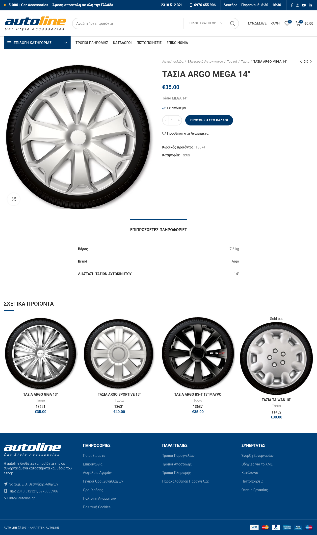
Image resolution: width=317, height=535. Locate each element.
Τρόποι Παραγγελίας (178, 456)
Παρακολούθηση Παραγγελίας (186, 481)
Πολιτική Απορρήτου (99, 498)
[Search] (155, 23)
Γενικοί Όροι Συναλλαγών (103, 481)
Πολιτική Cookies (96, 507)
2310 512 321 (172, 5)
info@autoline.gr (21, 498)
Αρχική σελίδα (173, 61)
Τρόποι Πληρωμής (176, 473)
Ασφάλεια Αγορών (97, 473)
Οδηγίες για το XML (257, 464)
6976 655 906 (205, 5)
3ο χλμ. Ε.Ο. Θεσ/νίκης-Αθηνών (33, 484)
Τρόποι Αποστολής (177, 464)
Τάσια (245, 61)
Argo (235, 261)
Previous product (300, 61)
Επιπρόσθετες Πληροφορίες (158, 229)
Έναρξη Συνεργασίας (257, 456)
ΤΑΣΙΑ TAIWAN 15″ (276, 400)
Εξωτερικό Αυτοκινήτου (205, 61)
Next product (310, 61)
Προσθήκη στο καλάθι (209, 120)
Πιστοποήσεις (252, 481)
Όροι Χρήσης (93, 490)
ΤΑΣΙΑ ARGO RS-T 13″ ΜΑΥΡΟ (197, 394)
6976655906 (48, 491)
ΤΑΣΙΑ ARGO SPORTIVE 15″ (119, 394)
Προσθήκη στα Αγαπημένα (188, 133)
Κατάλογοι (249, 473)
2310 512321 (27, 491)
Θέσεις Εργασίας (254, 490)
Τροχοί (232, 61)
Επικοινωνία (92, 464)
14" (236, 274)
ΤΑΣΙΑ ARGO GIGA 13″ (40, 394)
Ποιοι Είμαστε (94, 456)
